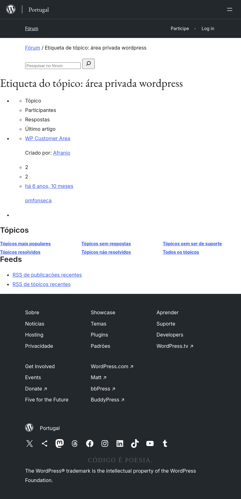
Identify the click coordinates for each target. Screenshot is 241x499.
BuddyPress (108, 399)
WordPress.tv (175, 346)
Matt (99, 377)
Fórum (31, 28)
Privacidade (39, 346)
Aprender (168, 312)
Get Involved (40, 366)
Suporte (166, 324)
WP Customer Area (47, 138)
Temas (98, 324)
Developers (170, 335)
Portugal (50, 428)
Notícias (34, 324)
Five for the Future (46, 399)
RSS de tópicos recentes (42, 284)
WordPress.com (112, 366)
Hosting (34, 335)
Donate (36, 388)
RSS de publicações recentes (47, 275)
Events (33, 377)
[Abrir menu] (231, 9)
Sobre (32, 312)
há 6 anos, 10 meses (49, 186)
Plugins (99, 335)
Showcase (103, 312)
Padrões (100, 346)
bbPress (103, 388)
